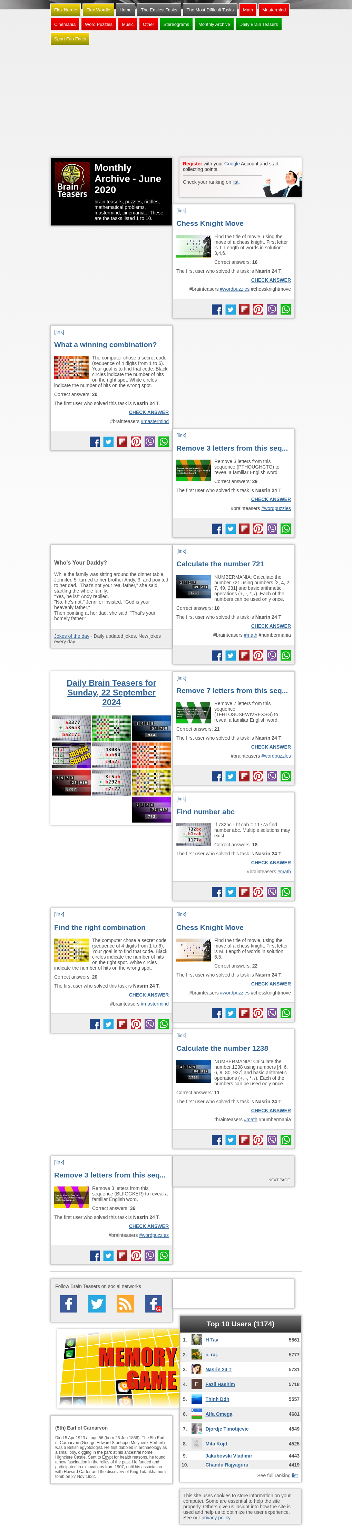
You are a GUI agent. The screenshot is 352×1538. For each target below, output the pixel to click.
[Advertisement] (176, 102)
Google (232, 163)
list (235, 182)
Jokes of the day (71, 636)
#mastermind (155, 421)
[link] (181, 210)
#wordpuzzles (235, 289)
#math (250, 635)
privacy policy (216, 1517)
